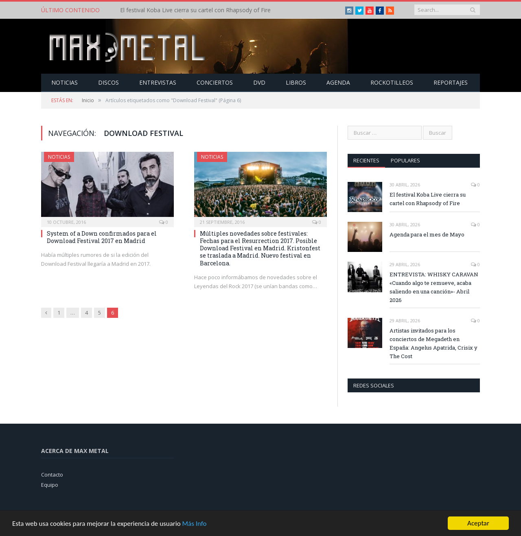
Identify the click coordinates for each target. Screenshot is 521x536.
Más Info (194, 523)
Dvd (259, 82)
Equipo (49, 484)
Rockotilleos (391, 82)
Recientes (366, 160)
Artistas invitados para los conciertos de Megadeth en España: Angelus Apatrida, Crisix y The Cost (433, 343)
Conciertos (215, 82)
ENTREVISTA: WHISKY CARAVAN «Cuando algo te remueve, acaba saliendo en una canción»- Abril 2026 (434, 287)
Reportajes (450, 82)
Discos (108, 82)
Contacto (52, 474)
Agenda (338, 82)
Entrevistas (157, 82)
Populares (405, 160)
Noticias (64, 82)
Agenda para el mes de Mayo (427, 234)
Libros (296, 82)
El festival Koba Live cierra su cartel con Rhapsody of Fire (195, 10)
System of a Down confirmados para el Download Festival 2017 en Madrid (102, 237)
